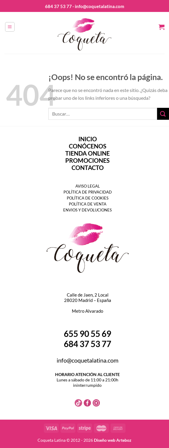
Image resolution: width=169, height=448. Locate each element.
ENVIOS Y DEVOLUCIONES (87, 210)
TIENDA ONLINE (87, 153)
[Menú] (10, 27)
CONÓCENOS (87, 146)
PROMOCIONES (87, 160)
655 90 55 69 (87, 334)
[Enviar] (163, 113)
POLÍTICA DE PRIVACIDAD (87, 192)
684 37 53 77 (58, 6)
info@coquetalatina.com (87, 360)
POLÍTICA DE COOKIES (87, 198)
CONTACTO (88, 167)
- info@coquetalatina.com (98, 6)
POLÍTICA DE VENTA (87, 204)
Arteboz (123, 440)
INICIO (87, 138)
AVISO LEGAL (87, 186)
